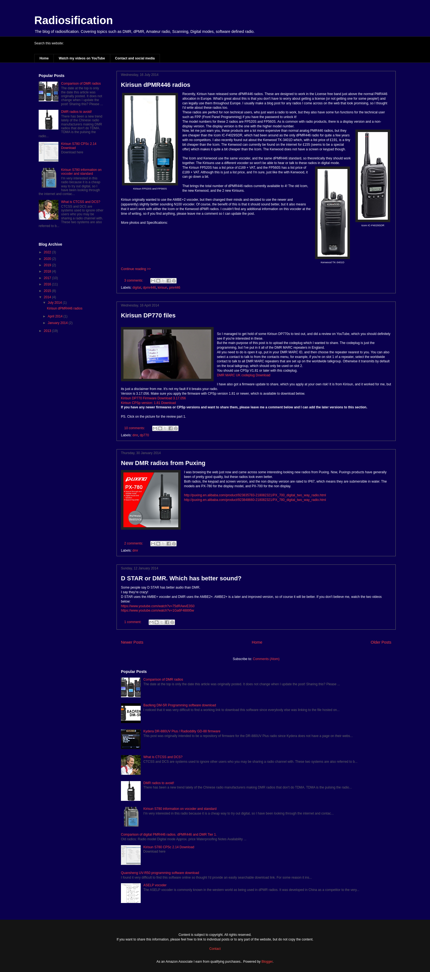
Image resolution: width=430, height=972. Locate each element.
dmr (135, 435)
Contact (214, 949)
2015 (48, 291)
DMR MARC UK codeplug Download (243, 375)
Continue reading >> (136, 269)
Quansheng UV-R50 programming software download (160, 873)
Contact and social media (135, 58)
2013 (48, 331)
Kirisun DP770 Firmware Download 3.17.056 (153, 398)
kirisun (162, 287)
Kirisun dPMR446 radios (155, 84)
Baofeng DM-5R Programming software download (179, 705)
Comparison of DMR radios (163, 679)
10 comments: (135, 428)
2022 (48, 252)
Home (44, 58)
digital (136, 287)
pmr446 (174, 287)
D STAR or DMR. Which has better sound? (181, 578)
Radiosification (73, 20)
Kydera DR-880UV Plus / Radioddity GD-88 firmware (181, 731)
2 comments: (134, 543)
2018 (48, 271)
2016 (48, 284)
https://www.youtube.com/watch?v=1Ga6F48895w (157, 610)
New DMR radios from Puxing (163, 463)
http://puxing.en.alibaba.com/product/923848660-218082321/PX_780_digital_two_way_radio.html (255, 500)
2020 (48, 259)
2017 (48, 278)
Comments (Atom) (266, 659)
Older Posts (381, 642)
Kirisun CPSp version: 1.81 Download (148, 403)
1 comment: (133, 622)
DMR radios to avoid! (158, 783)
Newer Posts (132, 642)
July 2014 (55, 303)
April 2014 (55, 316)
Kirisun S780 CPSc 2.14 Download (168, 847)
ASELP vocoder (155, 885)
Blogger (267, 962)
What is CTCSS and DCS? (163, 757)
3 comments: (134, 280)
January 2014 (58, 323)
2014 (48, 297)
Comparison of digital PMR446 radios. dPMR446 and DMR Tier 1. (169, 834)
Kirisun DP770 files (148, 315)
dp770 (144, 435)
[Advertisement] (71, 428)
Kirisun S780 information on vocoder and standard (180, 809)
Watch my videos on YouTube (82, 58)
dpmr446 (149, 287)
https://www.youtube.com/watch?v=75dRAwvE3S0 (157, 606)
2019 (48, 265)
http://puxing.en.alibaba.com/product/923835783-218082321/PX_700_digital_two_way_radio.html (255, 495)
